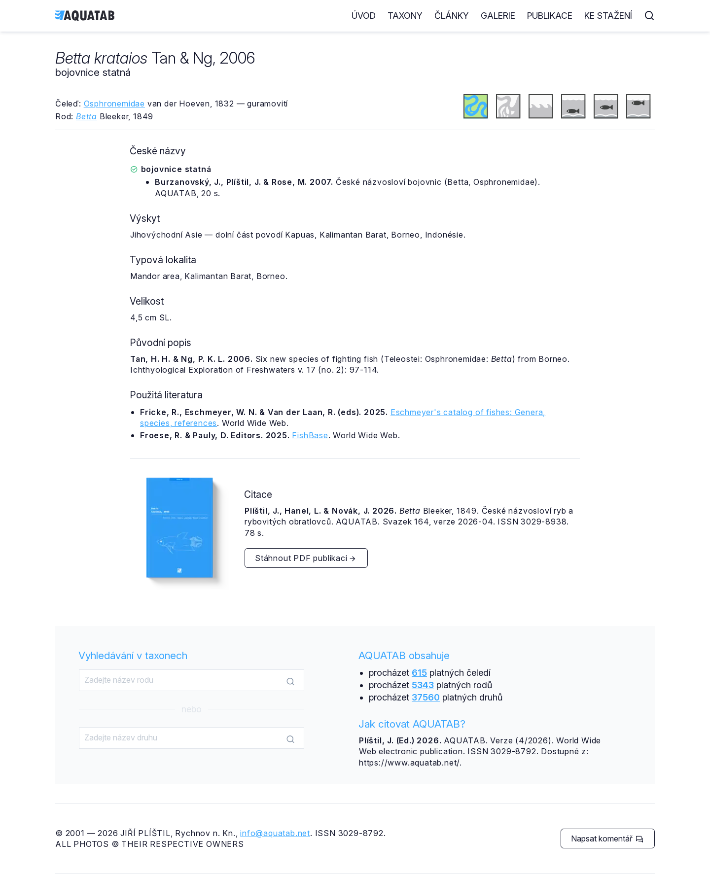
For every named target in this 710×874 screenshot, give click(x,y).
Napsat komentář (607, 838)
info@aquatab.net (275, 833)
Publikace (549, 15)
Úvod (364, 15)
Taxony (405, 15)
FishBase (310, 435)
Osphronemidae (114, 103)
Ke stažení (608, 15)
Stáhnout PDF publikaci (305, 558)
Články (451, 15)
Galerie (498, 15)
